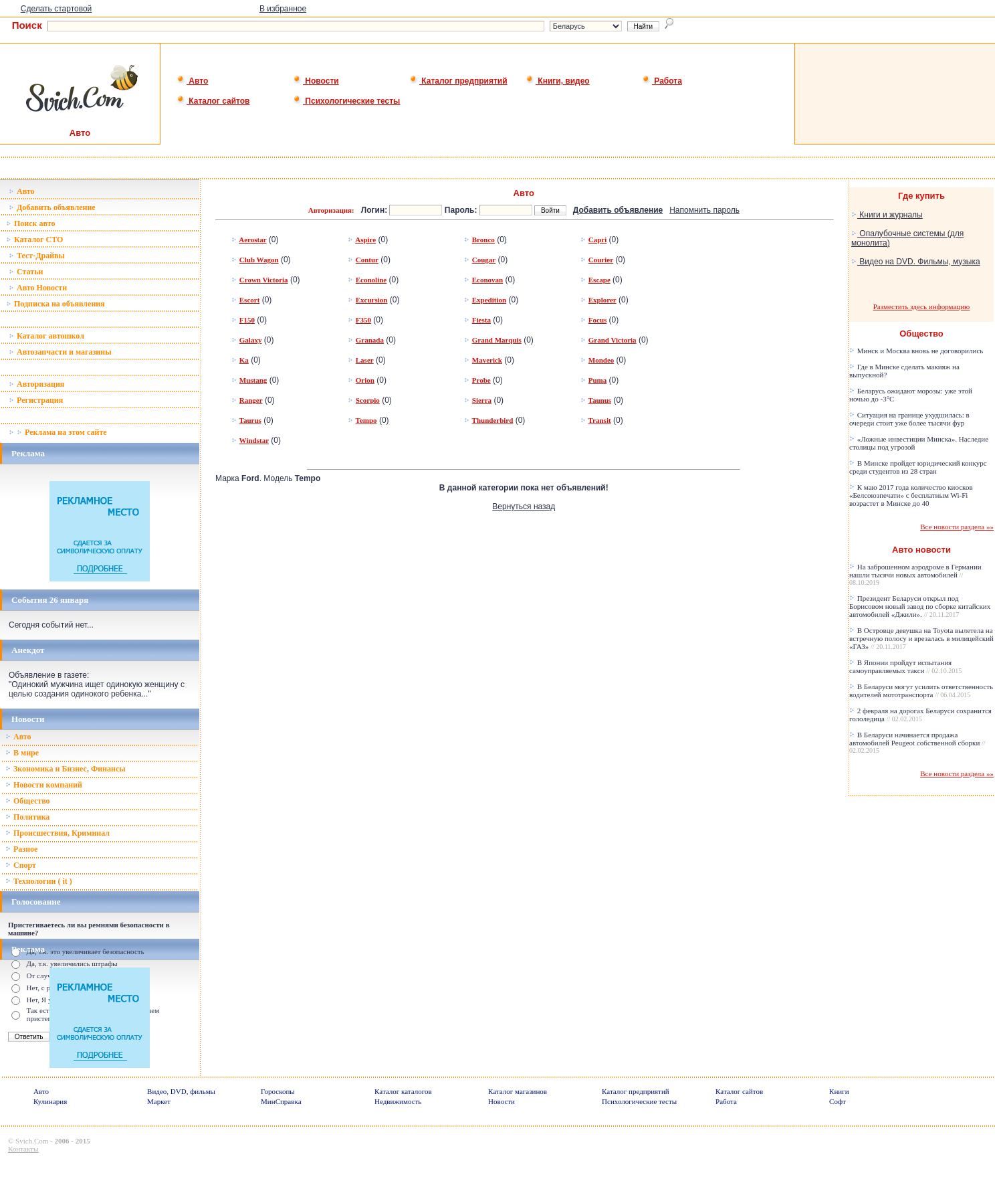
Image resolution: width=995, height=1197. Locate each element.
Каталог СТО (34, 239)
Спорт (20, 865)
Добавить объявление (52, 207)
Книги (839, 1091)
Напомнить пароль (704, 210)
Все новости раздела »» (957, 527)
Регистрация (36, 400)
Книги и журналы (887, 214)
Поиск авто (30, 223)
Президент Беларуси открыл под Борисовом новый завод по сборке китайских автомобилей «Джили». (919, 606)
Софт (837, 1101)
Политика (27, 817)
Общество (27, 801)
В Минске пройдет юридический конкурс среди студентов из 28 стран (918, 467)
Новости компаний (43, 785)
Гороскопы (278, 1091)
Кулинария (50, 1101)
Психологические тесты (346, 101)
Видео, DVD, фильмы (181, 1091)
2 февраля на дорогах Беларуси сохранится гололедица (920, 715)
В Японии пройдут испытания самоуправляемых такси (905, 666)
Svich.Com (31, 1141)
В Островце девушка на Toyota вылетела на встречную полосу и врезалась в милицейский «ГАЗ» (921, 638)
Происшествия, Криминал (57, 833)
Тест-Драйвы (37, 255)
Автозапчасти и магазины (60, 352)
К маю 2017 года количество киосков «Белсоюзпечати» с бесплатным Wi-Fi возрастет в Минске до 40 (911, 495)
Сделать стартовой (56, 8)
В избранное (282, 8)
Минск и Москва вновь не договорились (916, 351)
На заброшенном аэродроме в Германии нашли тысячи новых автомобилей (915, 574)
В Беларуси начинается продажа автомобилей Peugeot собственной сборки (917, 742)
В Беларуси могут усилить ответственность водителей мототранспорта (921, 690)
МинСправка (281, 1101)
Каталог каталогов (403, 1091)
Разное (21, 849)
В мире (22, 752)
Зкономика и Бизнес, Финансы (65, 768)
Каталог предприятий (458, 81)
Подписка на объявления (55, 303)
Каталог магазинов (517, 1091)
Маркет (159, 1101)
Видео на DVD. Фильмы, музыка (915, 261)
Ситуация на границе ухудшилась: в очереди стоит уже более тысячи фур (909, 419)
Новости (316, 81)
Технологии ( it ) (38, 881)
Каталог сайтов (213, 101)
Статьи (26, 271)
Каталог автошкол (46, 336)
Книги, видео (558, 81)
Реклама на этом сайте (58, 432)
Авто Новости (38, 287)
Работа (662, 81)
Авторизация (36, 384)
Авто (192, 81)
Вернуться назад (523, 506)
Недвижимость (397, 1101)
